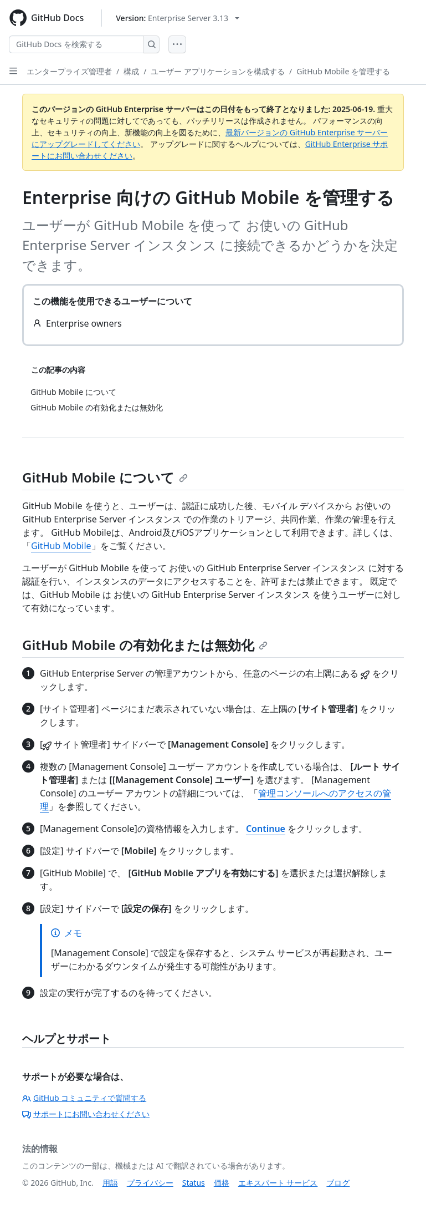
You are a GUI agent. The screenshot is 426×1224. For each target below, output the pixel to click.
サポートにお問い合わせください (86, 1114)
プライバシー (150, 1182)
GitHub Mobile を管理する (343, 71)
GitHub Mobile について (105, 477)
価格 (221, 1182)
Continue (265, 828)
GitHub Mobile (61, 546)
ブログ (338, 1182)
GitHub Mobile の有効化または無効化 (145, 645)
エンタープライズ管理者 (69, 71)
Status (193, 1182)
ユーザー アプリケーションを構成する (218, 71)
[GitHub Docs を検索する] (76, 44)
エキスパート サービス (278, 1182)
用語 (110, 1182)
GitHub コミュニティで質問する (84, 1098)
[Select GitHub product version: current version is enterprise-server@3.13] (177, 18)
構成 (131, 71)
